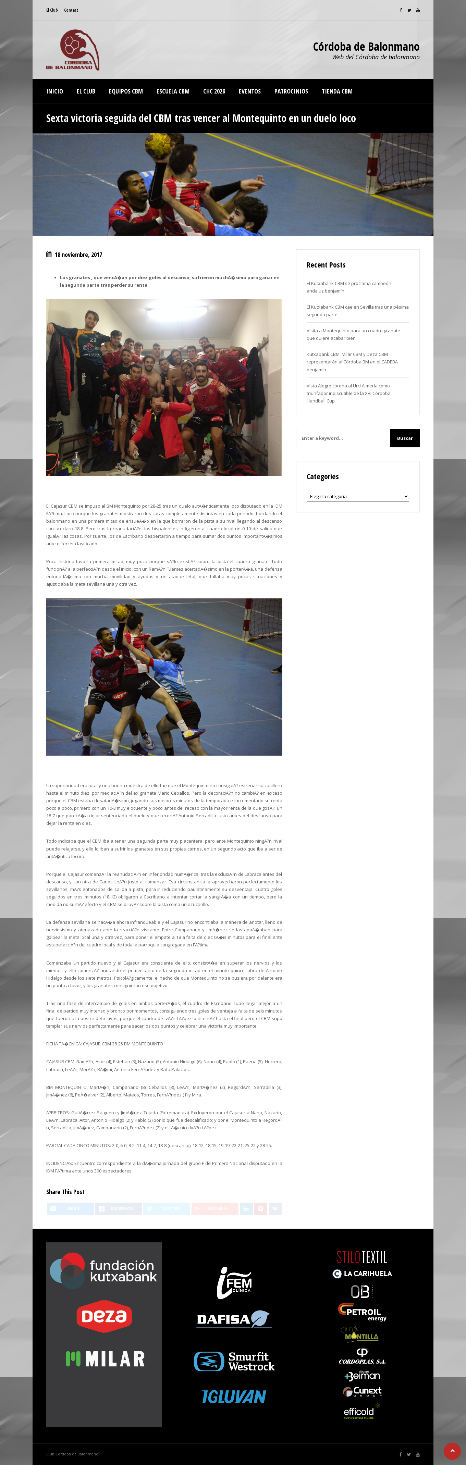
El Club (52, 10)
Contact (71, 10)
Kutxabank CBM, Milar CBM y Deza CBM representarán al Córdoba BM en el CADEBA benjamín (352, 361)
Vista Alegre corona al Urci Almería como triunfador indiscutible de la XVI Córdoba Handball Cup (349, 393)
